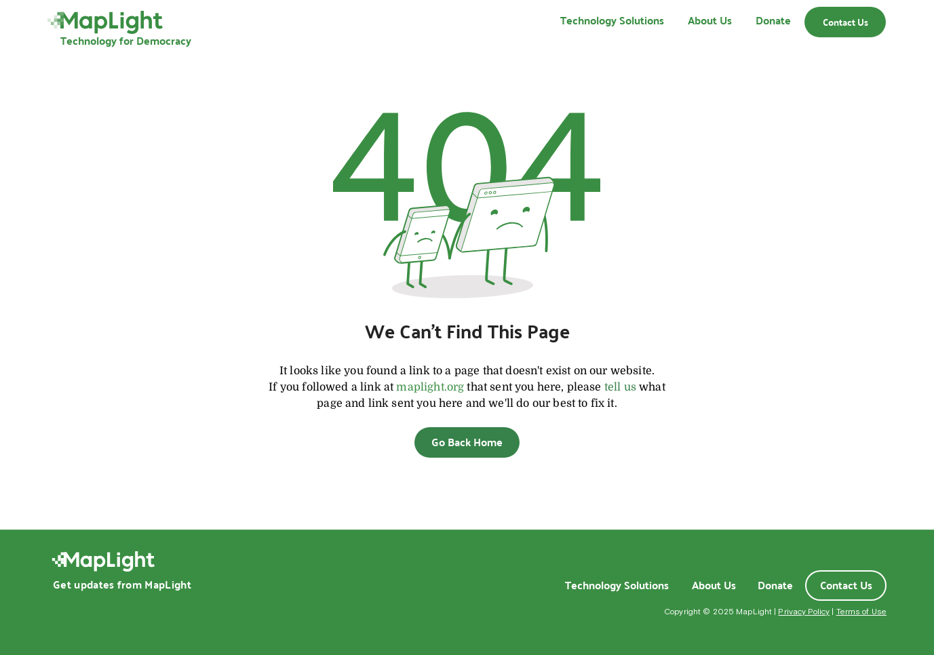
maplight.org (430, 387)
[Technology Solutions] (616, 585)
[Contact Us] (845, 22)
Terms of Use (861, 611)
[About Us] (713, 585)
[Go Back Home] (467, 442)
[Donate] (775, 585)
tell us (620, 387)
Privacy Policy (804, 611)
